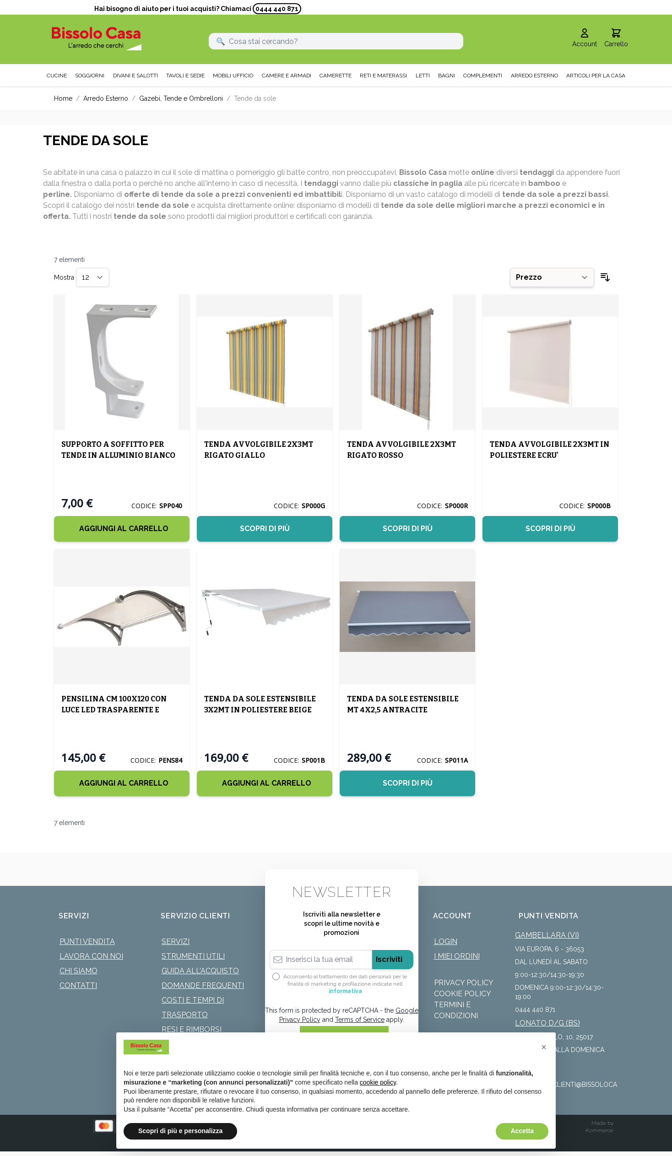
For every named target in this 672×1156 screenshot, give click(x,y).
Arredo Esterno (105, 98)
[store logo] (97, 38)
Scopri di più (265, 528)
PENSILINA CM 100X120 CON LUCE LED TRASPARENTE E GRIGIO (114, 710)
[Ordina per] (552, 277)
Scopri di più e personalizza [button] (180, 1130)
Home (63, 98)
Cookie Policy (462, 993)
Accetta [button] (522, 1130)
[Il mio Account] (584, 38)
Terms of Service (360, 1019)
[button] (544, 1047)
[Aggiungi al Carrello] (122, 529)
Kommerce (599, 1130)
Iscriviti (389, 959)
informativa (345, 991)
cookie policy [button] (378, 1082)
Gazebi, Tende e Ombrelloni (181, 98)
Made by (602, 1123)
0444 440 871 (276, 8)
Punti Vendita (87, 941)
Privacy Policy (463, 982)
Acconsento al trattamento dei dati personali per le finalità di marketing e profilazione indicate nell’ (345, 983)
